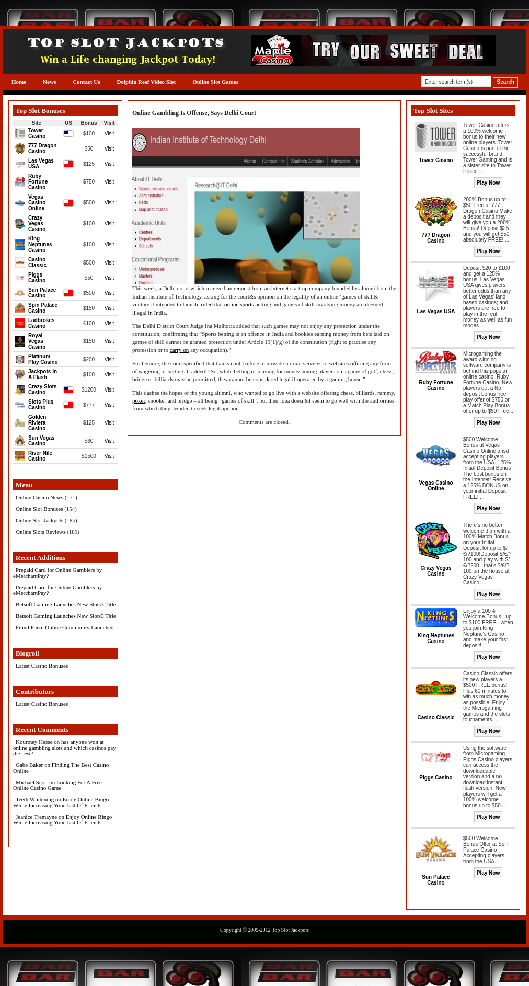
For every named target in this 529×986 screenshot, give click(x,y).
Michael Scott (32, 782)
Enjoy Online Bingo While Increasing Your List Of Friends (61, 802)
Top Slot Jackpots (290, 930)
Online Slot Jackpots (39, 520)
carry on (179, 350)
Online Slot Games (215, 81)
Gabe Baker (29, 765)
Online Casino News (39, 497)
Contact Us (86, 81)
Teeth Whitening (35, 799)
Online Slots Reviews (40, 532)
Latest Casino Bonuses (42, 665)
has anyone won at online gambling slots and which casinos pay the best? (64, 747)
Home (19, 81)
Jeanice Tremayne (36, 816)
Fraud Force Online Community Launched (65, 627)
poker (138, 400)
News (49, 81)
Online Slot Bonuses (39, 509)
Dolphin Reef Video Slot (146, 81)
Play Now (488, 183)
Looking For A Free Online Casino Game (57, 785)
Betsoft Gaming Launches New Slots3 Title (66, 604)
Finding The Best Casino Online (61, 768)
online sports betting (247, 304)
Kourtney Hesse (34, 742)
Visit (109, 133)
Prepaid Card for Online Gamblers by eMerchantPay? (57, 573)
